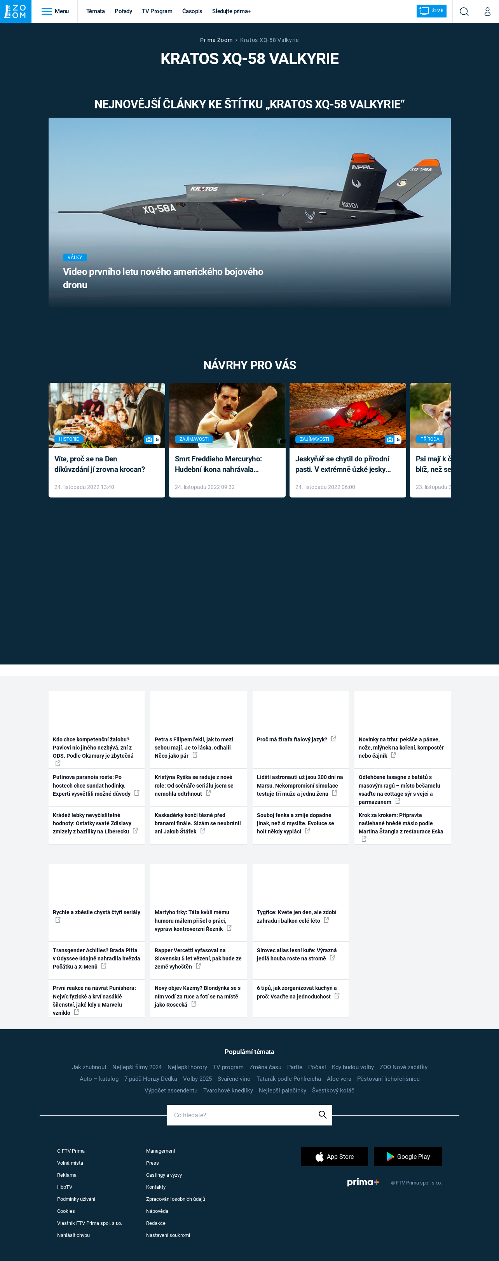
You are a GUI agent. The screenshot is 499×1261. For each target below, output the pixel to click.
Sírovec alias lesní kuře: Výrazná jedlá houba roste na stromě (297, 954)
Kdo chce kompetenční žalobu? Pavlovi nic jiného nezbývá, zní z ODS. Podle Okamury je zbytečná (93, 751)
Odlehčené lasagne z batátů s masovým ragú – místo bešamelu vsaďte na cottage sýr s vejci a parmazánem (399, 789)
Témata (95, 11)
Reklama (67, 1175)
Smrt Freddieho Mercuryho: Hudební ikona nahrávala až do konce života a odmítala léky (222, 465)
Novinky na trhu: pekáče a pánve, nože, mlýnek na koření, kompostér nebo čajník (401, 747)
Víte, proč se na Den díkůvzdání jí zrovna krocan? (99, 464)
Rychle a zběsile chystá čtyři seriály (96, 915)
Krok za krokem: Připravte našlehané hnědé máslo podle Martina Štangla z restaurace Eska (401, 827)
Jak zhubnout (89, 1067)
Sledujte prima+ (231, 11)
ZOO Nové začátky (403, 1067)
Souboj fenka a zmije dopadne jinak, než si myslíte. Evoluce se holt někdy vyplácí (295, 823)
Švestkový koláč (333, 1090)
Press (152, 1163)
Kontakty (156, 1187)
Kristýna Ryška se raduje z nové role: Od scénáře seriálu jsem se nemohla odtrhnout (194, 785)
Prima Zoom (216, 40)
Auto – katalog (99, 1078)
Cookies (66, 1211)
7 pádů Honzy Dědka (150, 1078)
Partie (294, 1067)
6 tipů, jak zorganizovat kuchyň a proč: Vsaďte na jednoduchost (298, 992)
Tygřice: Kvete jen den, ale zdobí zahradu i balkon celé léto (297, 916)
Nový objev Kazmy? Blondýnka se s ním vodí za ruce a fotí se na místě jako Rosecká (198, 996)
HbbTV (64, 1187)
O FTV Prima (71, 1151)
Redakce (156, 1223)
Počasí (317, 1067)
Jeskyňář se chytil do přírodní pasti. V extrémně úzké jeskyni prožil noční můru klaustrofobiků (343, 465)
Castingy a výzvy (164, 1175)
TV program (228, 1067)
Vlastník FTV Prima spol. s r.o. (89, 1223)
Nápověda (157, 1211)
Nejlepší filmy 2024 (137, 1067)
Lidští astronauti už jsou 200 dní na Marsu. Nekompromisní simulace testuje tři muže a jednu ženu (300, 785)
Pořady (123, 11)
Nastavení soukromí (168, 1235)
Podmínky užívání (76, 1199)
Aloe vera (339, 1078)
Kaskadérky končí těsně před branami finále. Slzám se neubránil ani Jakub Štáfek (198, 823)
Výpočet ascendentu (171, 1090)
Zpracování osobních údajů (175, 1199)
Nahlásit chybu (73, 1235)
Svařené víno (234, 1078)
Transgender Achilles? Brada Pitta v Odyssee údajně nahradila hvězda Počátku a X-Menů (96, 958)
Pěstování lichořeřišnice (388, 1078)
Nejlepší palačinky (282, 1090)
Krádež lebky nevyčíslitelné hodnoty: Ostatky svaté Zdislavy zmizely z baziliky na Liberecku (95, 823)
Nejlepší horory (187, 1067)
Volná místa (70, 1163)
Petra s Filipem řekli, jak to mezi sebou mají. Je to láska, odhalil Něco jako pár (194, 747)
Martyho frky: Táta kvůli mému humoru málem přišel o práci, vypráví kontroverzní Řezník (193, 920)
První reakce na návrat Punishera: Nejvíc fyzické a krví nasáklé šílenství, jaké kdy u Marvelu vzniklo (94, 1000)
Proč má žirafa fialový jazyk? (296, 739)
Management (160, 1151)
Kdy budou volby (353, 1067)
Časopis (192, 11)
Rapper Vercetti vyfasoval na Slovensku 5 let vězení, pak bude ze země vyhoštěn (198, 958)
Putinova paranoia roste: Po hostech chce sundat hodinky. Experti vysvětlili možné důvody (96, 785)
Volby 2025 (197, 1078)
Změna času (265, 1067)
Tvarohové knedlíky (228, 1090)
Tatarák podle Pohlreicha (288, 1078)
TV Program (157, 11)
